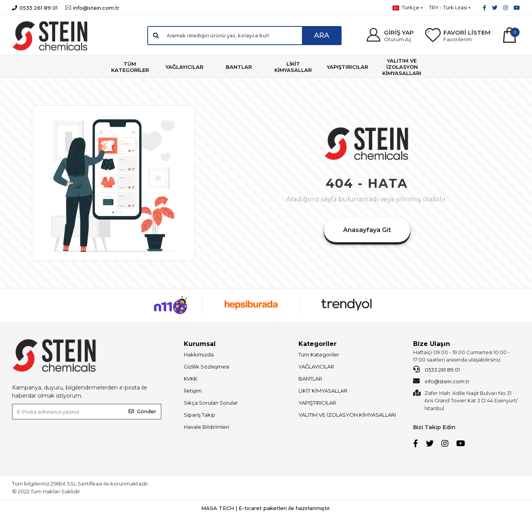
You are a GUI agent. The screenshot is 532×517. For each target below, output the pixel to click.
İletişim (193, 391)
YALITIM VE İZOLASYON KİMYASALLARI (347, 415)
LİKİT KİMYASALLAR (322, 391)
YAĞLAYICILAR (316, 366)
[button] (390, 35)
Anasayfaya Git (367, 230)
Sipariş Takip (199, 415)
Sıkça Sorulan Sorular (211, 403)
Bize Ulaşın (431, 344)
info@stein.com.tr (441, 380)
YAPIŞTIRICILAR (317, 403)
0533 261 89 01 (436, 369)
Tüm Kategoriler (318, 354)
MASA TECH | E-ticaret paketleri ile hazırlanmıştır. (266, 508)
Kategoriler (317, 344)
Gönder (142, 411)
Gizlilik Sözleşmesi (206, 366)
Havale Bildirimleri (206, 427)
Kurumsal (200, 344)
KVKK (190, 379)
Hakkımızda (199, 354)
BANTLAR (310, 379)
